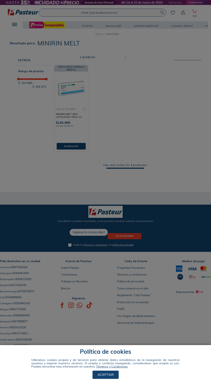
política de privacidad (123, 244)
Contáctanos (69, 274)
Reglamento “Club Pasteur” (134, 295)
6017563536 (18, 285)
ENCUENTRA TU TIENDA (33, 357)
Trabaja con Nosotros (74, 281)
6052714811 (20, 333)
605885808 (21, 345)
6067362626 (19, 267)
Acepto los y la (103, 244)
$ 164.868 (25, 83)
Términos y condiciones (132, 274)
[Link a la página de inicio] (99, 34)
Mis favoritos (173, 12)
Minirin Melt (112, 33)
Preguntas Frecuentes (131, 267)
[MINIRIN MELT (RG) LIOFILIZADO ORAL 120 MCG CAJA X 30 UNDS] (71, 107)
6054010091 (23, 279)
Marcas (65, 288)
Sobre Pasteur (70, 267)
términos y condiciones (95, 244)
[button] (14, 25)
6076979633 (26, 291)
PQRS (121, 309)
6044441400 (20, 273)
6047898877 (19, 321)
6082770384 (17, 309)
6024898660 (13, 297)
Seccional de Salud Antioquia (135, 322)
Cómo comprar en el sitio (132, 288)
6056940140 (22, 303)
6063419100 (17, 327)
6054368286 (23, 339)
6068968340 (21, 315)
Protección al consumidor (133, 302)
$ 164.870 (39, 84)
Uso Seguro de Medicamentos (136, 316)
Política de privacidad (130, 281)
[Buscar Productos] (162, 12)
